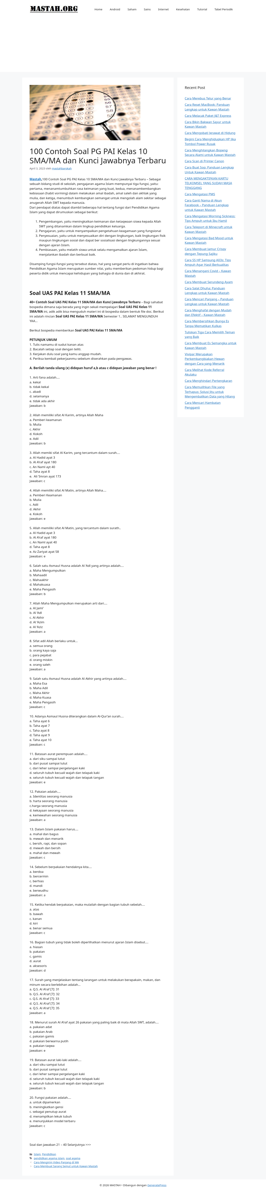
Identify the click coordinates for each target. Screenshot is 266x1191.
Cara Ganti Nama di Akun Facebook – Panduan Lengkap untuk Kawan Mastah (207, 205)
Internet (163, 9)
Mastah (35, 179)
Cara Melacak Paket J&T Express (208, 116)
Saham (131, 9)
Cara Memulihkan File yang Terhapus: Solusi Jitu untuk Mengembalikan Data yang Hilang (210, 391)
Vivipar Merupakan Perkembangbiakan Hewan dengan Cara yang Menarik (205, 359)
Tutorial (202, 9)
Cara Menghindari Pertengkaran (208, 381)
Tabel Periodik (223, 9)
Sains (147, 9)
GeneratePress (156, 1185)
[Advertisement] (133, 46)
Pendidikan (49, 1154)
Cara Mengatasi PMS (200, 194)
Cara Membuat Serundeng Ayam (209, 282)
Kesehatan (183, 9)
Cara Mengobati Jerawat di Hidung (210, 133)
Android (115, 9)
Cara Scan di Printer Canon (204, 161)
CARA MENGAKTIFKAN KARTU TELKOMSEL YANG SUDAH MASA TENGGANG (208, 183)
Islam (37, 1154)
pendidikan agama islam (49, 1158)
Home (99, 9)
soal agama (73, 1158)
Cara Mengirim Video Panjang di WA (56, 1162)
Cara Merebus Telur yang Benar (208, 98)
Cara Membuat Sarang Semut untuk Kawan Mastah (66, 1166)
